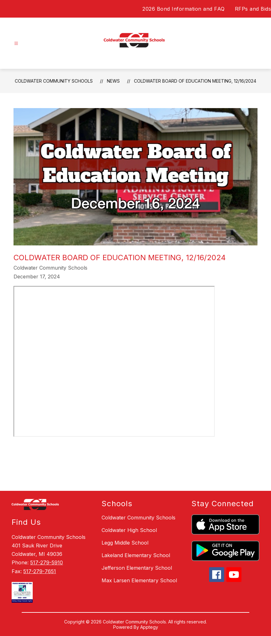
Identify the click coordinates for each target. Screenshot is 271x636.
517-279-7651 (39, 571)
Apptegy (149, 627)
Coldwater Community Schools (54, 81)
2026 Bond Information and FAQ (183, 9)
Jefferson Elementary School (137, 568)
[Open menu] (16, 43)
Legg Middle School (125, 543)
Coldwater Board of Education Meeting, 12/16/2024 (195, 81)
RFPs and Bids (253, 9)
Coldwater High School (129, 530)
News (113, 81)
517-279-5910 (46, 562)
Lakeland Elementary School (136, 555)
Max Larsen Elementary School (139, 580)
